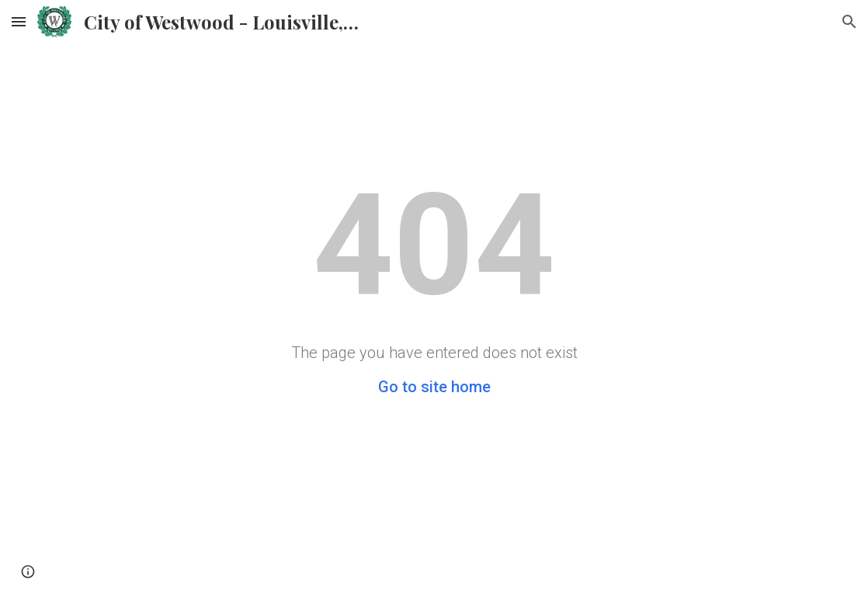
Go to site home (434, 386)
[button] (18, 21)
